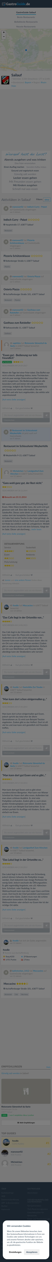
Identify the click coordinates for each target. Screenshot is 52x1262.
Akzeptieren (31, 1252)
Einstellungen (15, 1252)
